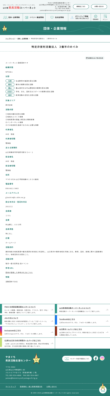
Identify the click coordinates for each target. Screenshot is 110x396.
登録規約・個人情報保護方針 (31, 386)
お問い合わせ (99, 6)
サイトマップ (11, 386)
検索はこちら (80, 6)
